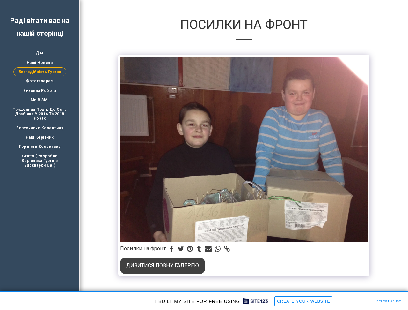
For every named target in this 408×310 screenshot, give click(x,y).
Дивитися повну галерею (162, 265)
